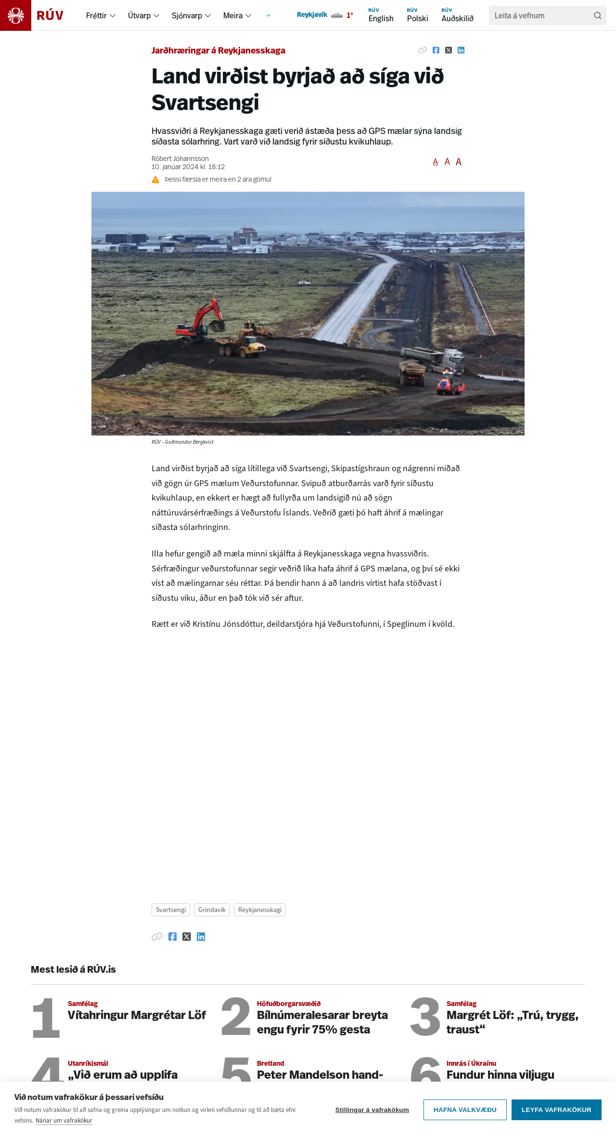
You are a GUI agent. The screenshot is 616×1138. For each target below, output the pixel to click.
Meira (233, 15)
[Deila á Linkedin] (461, 50)
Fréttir (96, 15)
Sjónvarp (187, 15)
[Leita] (598, 15)
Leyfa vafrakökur (556, 1109)
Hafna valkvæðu (465, 1109)
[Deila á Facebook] (436, 50)
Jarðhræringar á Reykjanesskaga (218, 51)
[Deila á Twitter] (448, 50)
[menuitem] (112, 15)
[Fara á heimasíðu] (40, 15)
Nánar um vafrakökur (64, 1120)
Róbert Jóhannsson (180, 159)
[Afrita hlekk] (422, 50)
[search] (543, 15)
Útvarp (139, 15)
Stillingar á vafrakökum (372, 1109)
